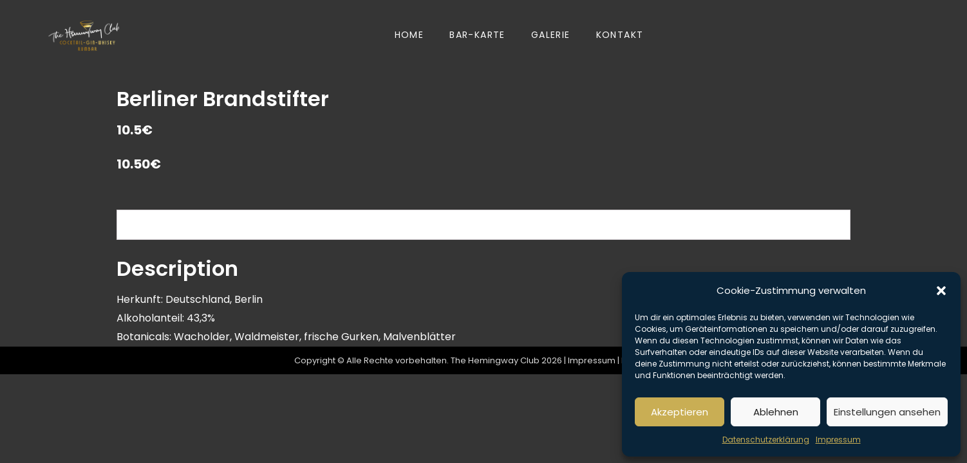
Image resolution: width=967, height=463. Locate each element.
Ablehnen (775, 412)
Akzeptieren (679, 412)
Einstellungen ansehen (887, 412)
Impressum (838, 439)
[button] (941, 290)
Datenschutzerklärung (765, 439)
